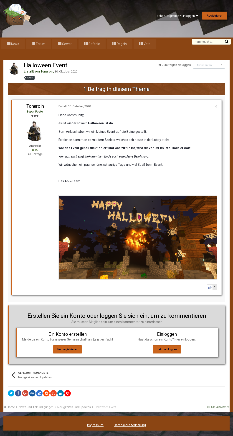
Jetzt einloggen (167, 350)
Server (66, 44)
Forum (40, 44)
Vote (146, 44)
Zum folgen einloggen (176, 65)
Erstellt (74, 106)
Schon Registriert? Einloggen (177, 16)
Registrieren (215, 15)
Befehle (94, 44)
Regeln (121, 44)
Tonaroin (47, 71)
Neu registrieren (67, 350)
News (14, 44)
